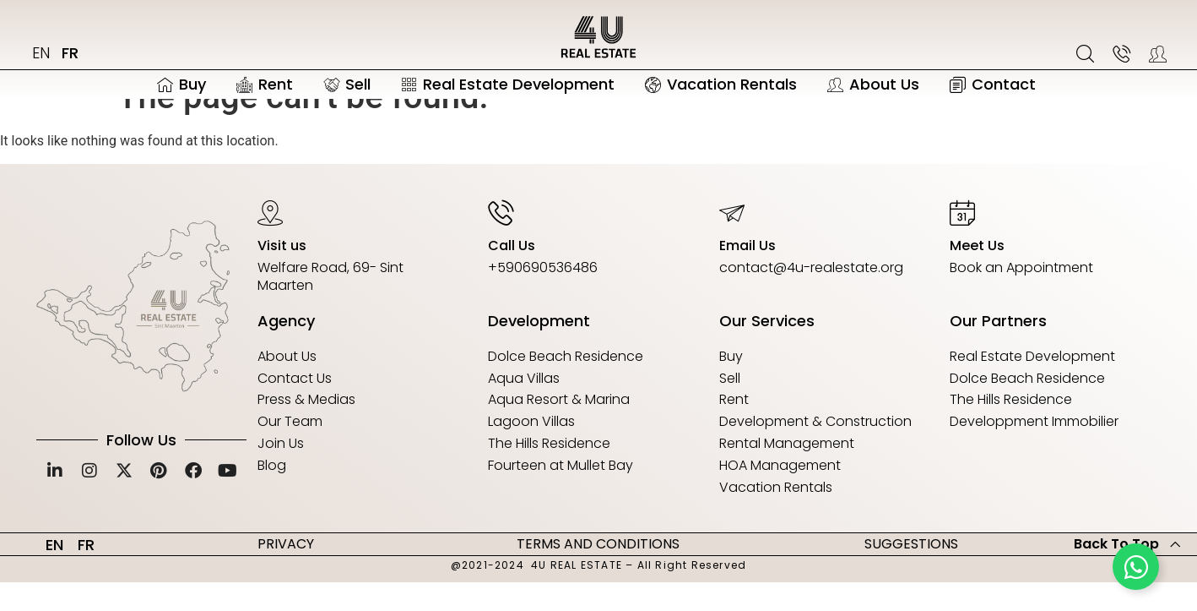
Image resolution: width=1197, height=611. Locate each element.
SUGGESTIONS (911, 571)
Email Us (747, 273)
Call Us (511, 273)
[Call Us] (500, 240)
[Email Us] (732, 240)
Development (539, 349)
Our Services (767, 349)
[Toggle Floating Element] (1136, 566)
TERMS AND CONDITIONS (598, 571)
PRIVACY (285, 571)
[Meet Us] (962, 240)
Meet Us (977, 273)
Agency (286, 349)
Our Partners (998, 349)
